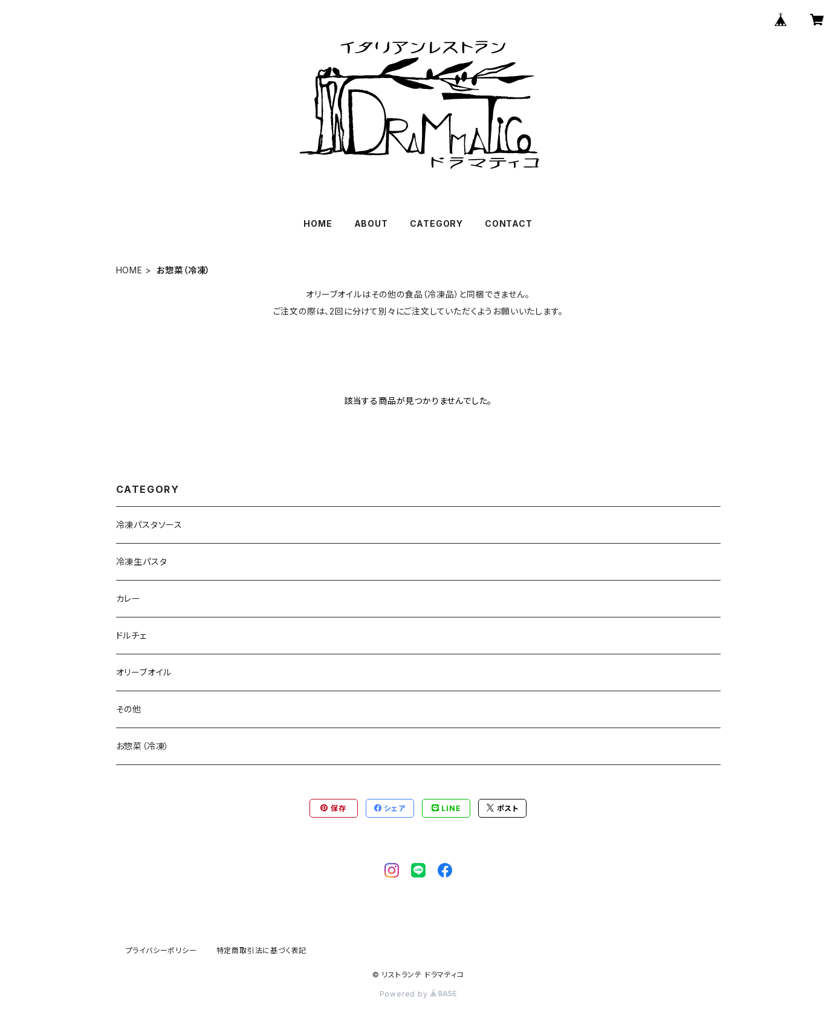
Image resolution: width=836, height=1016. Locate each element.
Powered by (418, 993)
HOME (317, 223)
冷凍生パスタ (141, 561)
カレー (128, 598)
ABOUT (371, 223)
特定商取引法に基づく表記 (261, 950)
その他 (128, 709)
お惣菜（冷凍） (143, 746)
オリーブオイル (144, 672)
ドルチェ (131, 635)
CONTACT (509, 223)
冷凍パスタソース (149, 524)
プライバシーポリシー (161, 950)
